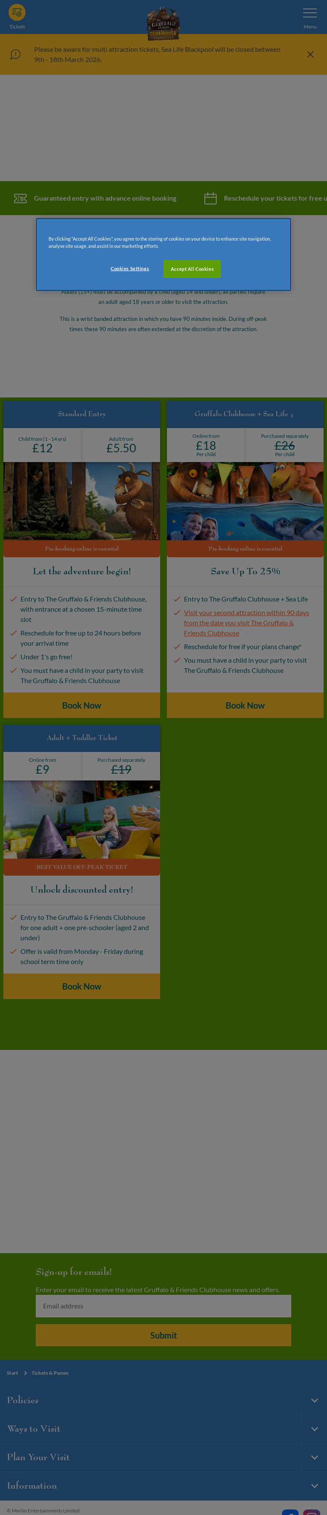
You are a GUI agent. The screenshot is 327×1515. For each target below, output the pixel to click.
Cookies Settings (130, 268)
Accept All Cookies (192, 268)
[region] (163, 254)
